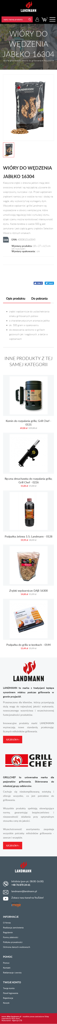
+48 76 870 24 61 (20, 885)
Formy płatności (10, 937)
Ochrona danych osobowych (16, 947)
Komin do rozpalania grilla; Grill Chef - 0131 (28, 404)
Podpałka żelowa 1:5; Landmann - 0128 (28, 517)
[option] (28, 107)
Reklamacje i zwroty (12, 972)
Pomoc (6, 962)
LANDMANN (28, 6)
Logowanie (37, 19)
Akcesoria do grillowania (30, 60)
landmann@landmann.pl (24, 891)
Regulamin (8, 932)
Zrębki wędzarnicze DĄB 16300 (28, 572)
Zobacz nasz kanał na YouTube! (27, 897)
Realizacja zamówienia (13, 927)
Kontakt (6, 967)
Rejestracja (8, 997)
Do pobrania (39, 298)
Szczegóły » (12, 739)
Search (30, 19)
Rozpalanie (49, 60)
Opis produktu (15, 298)
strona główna (10, 60)
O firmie (7, 922)
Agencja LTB (17, 1020)
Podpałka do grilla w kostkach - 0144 (28, 626)
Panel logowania (10, 993)
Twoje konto (9, 988)
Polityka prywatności (12, 942)
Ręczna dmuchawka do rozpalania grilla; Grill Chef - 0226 (28, 461)
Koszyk (6, 1002)
